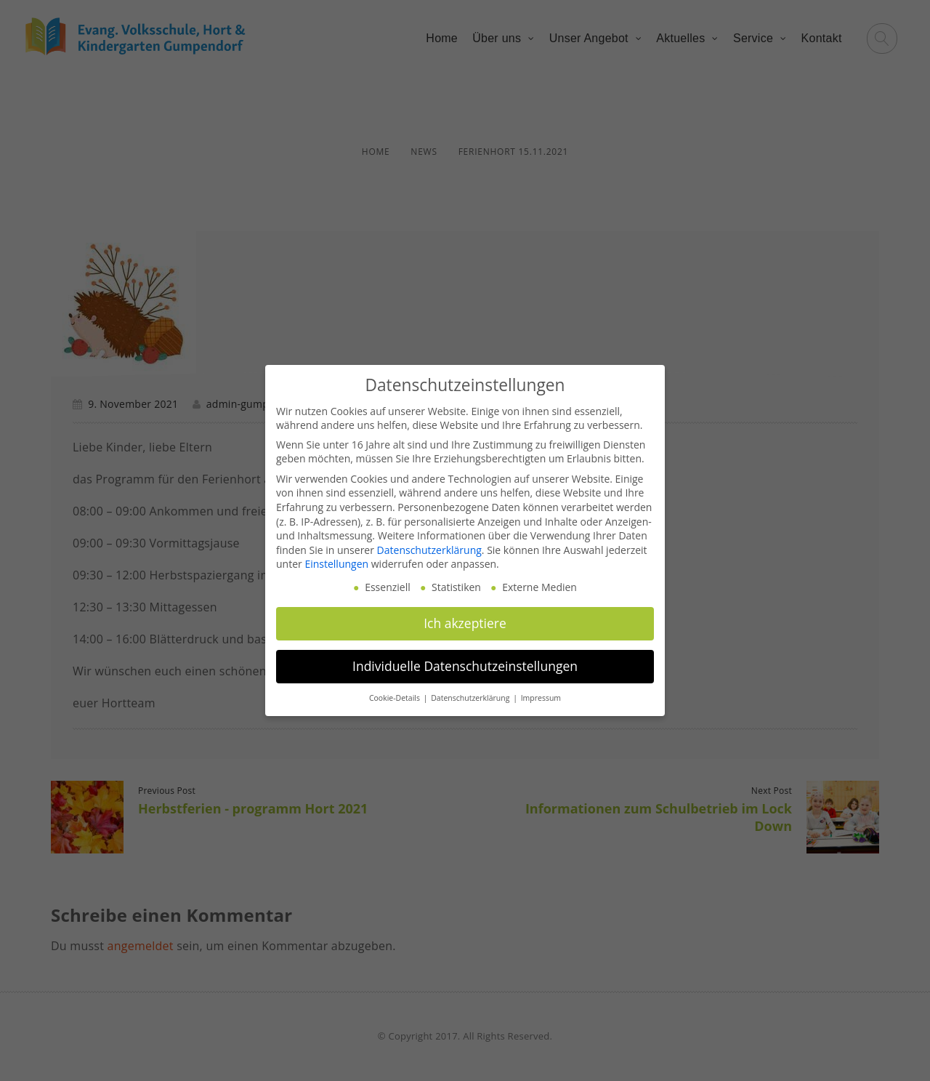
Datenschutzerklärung (429, 550)
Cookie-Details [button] (395, 698)
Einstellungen (336, 564)
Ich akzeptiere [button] (465, 623)
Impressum (541, 698)
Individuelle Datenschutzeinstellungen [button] (465, 666)
